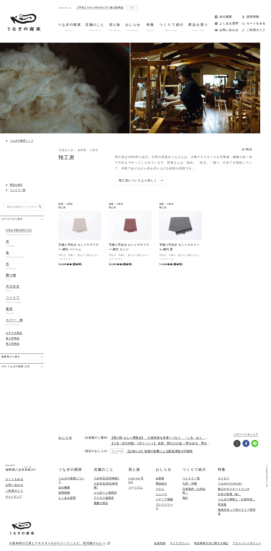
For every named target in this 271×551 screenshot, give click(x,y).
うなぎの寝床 (70, 470)
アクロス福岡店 (104, 497)
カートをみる (256, 23)
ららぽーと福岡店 (105, 492)
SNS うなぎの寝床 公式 (15, 366)
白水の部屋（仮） (229, 494)
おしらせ (164, 470)
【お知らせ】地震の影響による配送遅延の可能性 (159, 451)
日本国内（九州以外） (194, 490)
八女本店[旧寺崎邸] (106, 478)
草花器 (222, 504)
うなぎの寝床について (71, 480)
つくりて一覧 (191, 478)
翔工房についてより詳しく (138, 180)
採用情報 (252, 16)
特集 (222, 470)
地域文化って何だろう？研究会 (237, 511)
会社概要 (225, 16)
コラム (160, 488)
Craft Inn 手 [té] (136, 480)
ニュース (161, 494)
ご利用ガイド (256, 30)
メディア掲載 (164, 499)
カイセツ (224, 478)
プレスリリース (164, 506)
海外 (185, 497)
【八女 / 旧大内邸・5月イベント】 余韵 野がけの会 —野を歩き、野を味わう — (165, 443)
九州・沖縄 (189, 483)
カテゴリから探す (12, 218)
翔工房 (62, 207)
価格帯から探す (10, 356)
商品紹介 (161, 483)
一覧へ (132, 7)
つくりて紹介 (194, 470)
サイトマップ (13, 496)
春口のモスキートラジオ (234, 488)
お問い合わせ (228, 30)
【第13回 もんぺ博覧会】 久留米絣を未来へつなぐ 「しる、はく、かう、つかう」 (168, 437)
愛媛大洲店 (101, 503)
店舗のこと (104, 470)
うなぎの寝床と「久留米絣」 (237, 499)
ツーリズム (135, 487)
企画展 (160, 478)
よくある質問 (228, 23)
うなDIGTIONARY (230, 483)
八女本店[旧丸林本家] (106, 485)
